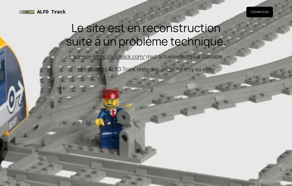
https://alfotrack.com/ (119, 56)
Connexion (260, 11)
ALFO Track (51, 12)
